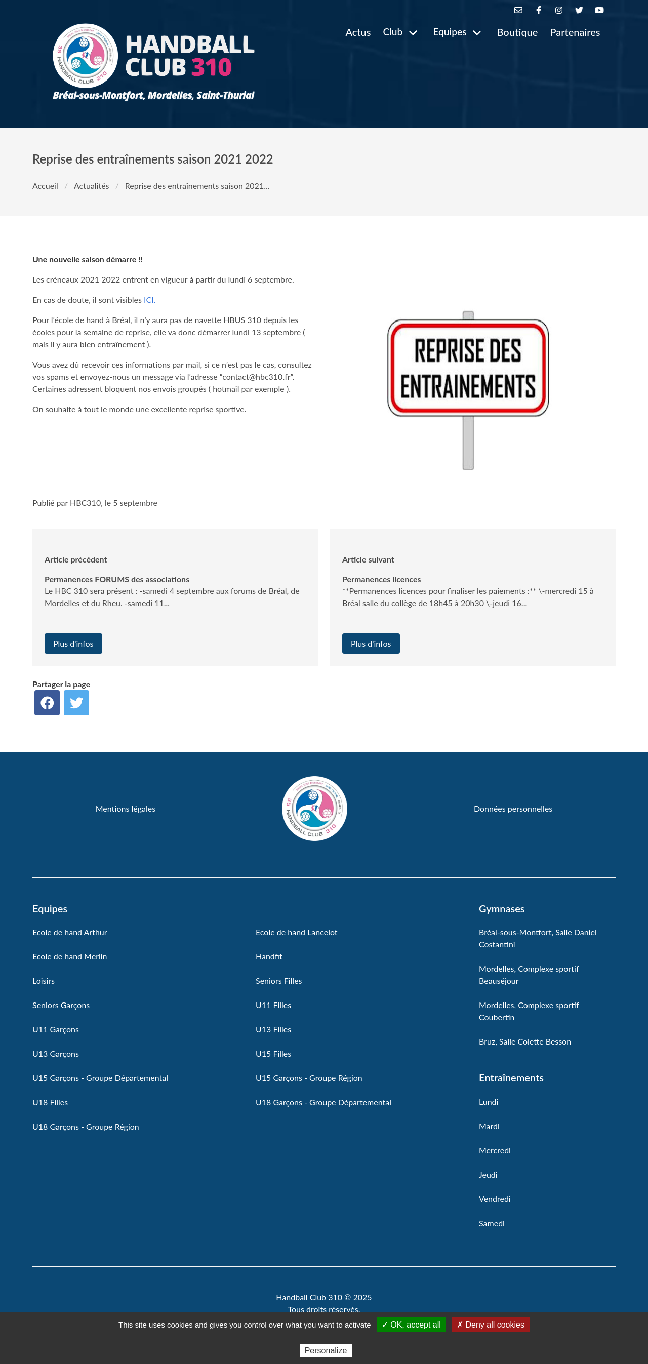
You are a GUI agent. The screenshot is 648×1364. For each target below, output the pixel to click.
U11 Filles (273, 1005)
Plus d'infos (73, 643)
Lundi (488, 1101)
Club (392, 31)
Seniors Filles (279, 980)
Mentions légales (125, 808)
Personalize (326, 1350)
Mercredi (495, 1150)
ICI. (149, 299)
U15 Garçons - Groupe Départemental (100, 1077)
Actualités (91, 185)
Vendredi (495, 1198)
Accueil (45, 185)
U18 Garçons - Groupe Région (85, 1126)
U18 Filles (50, 1102)
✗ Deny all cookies (490, 1324)
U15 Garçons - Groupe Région (309, 1077)
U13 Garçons (55, 1053)
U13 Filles (273, 1029)
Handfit (269, 956)
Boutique (517, 32)
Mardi (489, 1126)
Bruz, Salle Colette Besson (525, 1041)
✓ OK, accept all (411, 1324)
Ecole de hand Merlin (69, 956)
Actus (358, 32)
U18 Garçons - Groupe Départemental (323, 1102)
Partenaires (575, 32)
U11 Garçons (55, 1029)
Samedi (492, 1223)
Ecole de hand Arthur (69, 932)
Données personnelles (513, 808)
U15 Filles (273, 1053)
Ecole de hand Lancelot (297, 932)
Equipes (449, 31)
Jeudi (488, 1174)
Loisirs (43, 980)
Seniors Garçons (61, 1005)
